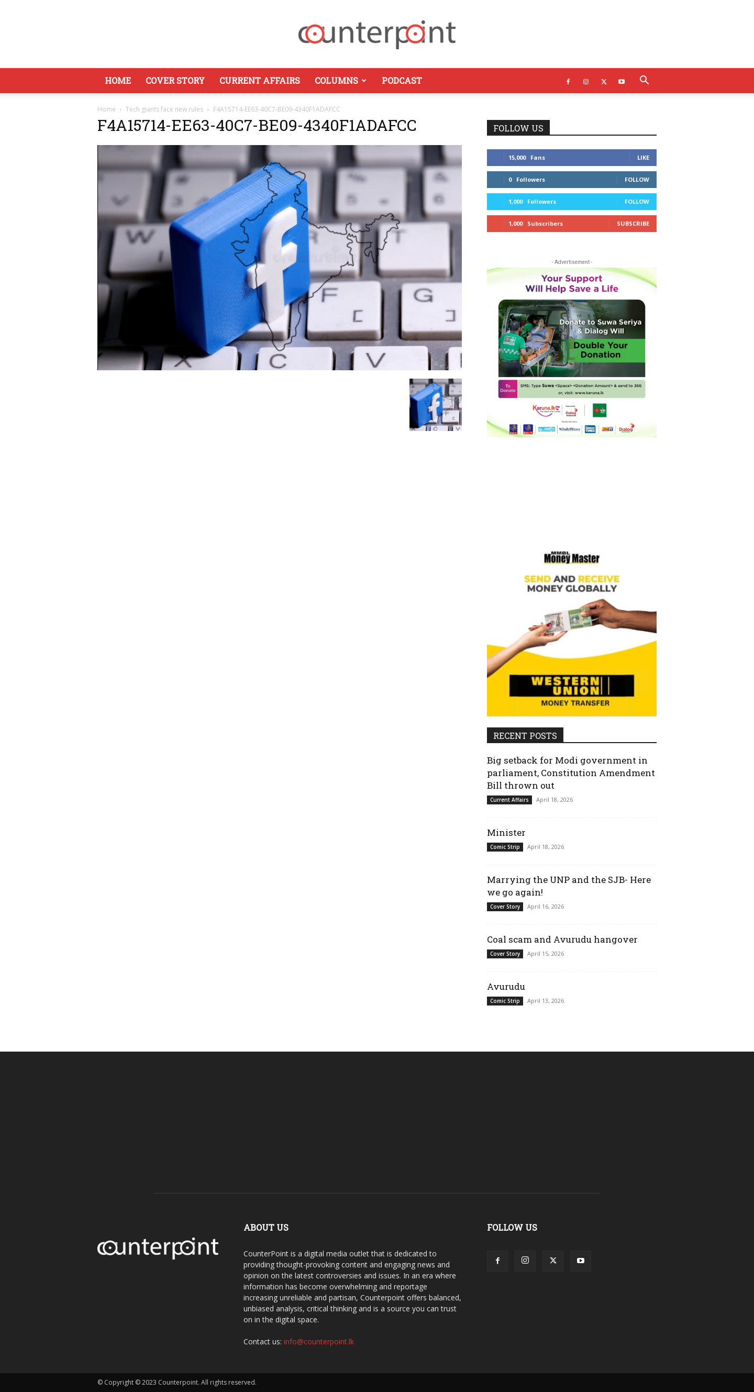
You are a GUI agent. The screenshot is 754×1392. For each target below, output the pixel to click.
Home (118, 80)
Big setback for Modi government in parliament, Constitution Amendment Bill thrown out (571, 772)
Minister (506, 832)
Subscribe (633, 223)
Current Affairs (259, 80)
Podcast (402, 80)
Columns (341, 80)
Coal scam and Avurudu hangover (562, 939)
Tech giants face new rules (164, 109)
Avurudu (506, 986)
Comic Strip (505, 846)
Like (643, 157)
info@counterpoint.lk (319, 1341)
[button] (644, 81)
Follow (637, 179)
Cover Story (175, 80)
